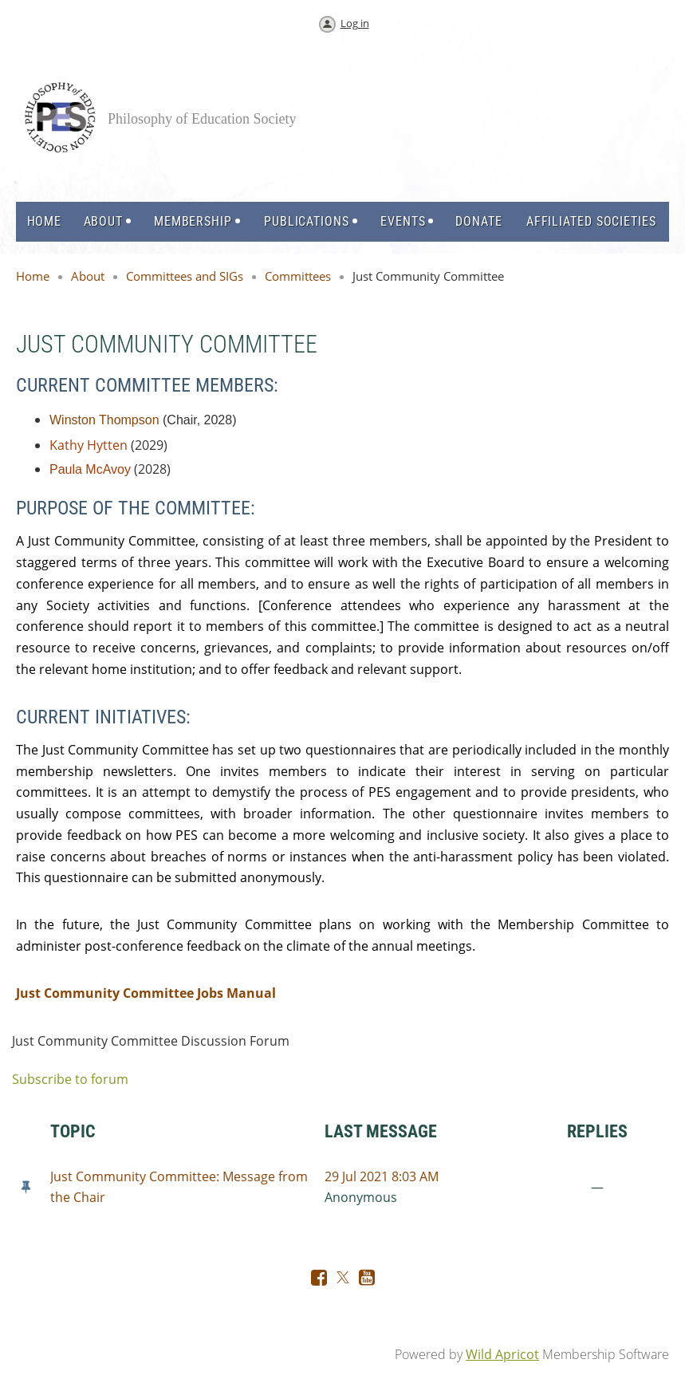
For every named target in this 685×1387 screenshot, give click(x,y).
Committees (298, 276)
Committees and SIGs (184, 276)
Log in (355, 23)
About (87, 276)
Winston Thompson (104, 420)
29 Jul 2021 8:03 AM (382, 1176)
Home (32, 276)
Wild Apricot (502, 1354)
